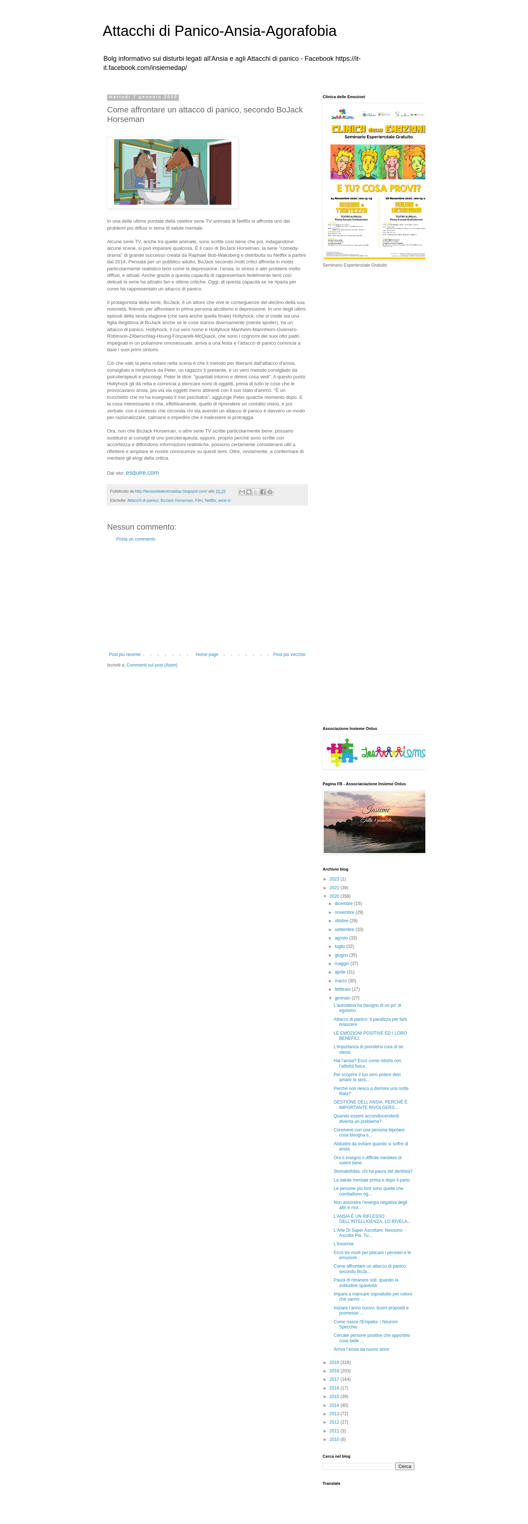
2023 (335, 879)
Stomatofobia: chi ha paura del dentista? (373, 1171)
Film (198, 500)
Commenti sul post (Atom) (151, 665)
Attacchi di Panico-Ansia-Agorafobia (220, 31)
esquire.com (142, 472)
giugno (342, 955)
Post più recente (125, 654)
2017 (335, 1379)
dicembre (344, 903)
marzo (341, 980)
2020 (335, 896)
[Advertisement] (207, 597)
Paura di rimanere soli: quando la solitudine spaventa (366, 1283)
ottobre (342, 920)
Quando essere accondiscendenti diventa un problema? (366, 1118)
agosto (342, 938)
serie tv (224, 500)
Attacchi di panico (142, 500)
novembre (345, 912)
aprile (341, 972)
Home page (207, 654)
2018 (335, 1370)
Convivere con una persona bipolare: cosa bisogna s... (370, 1132)
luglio (340, 946)
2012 (335, 1422)
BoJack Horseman (177, 500)
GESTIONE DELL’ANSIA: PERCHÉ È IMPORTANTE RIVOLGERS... (370, 1105)
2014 (335, 1405)
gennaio (343, 998)
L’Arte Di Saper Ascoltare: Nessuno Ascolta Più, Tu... (368, 1233)
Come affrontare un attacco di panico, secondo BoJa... (370, 1269)
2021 (335, 887)
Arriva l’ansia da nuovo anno (361, 1349)
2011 (335, 1431)
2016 (335, 1388)
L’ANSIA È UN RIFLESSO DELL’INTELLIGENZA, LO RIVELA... (372, 1219)
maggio (343, 963)
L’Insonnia (343, 1243)
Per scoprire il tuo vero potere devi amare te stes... (367, 1077)
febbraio (343, 989)
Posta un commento (135, 539)
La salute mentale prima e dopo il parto (372, 1180)
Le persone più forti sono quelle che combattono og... (368, 1191)
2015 (335, 1396)
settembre (345, 929)
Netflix (210, 500)
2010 (335, 1439)
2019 (335, 1362)
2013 (335, 1413)
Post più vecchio (289, 654)
